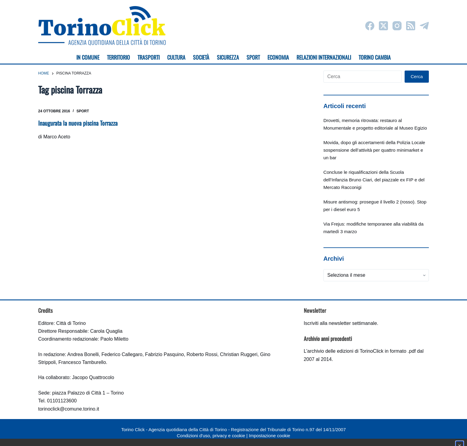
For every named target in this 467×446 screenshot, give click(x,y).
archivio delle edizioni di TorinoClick (345, 351)
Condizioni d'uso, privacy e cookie (211, 435)
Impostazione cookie (269, 435)
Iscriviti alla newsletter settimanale (340, 323)
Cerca (417, 76)
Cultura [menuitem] (176, 57)
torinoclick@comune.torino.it (68, 408)
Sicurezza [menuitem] (228, 57)
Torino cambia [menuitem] (375, 57)
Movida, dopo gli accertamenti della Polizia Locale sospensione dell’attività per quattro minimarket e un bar (374, 150)
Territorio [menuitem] (118, 57)
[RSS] (410, 25)
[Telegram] (424, 25)
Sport (83, 111)
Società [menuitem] (201, 57)
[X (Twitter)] (383, 25)
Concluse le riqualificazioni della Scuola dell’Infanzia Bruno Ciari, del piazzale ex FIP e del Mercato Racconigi (374, 180)
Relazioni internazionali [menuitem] (323, 57)
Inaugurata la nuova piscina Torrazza (78, 122)
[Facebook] (369, 25)
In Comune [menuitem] (87, 57)
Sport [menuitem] (253, 57)
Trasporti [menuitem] (148, 57)
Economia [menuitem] (278, 57)
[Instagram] (397, 25)
